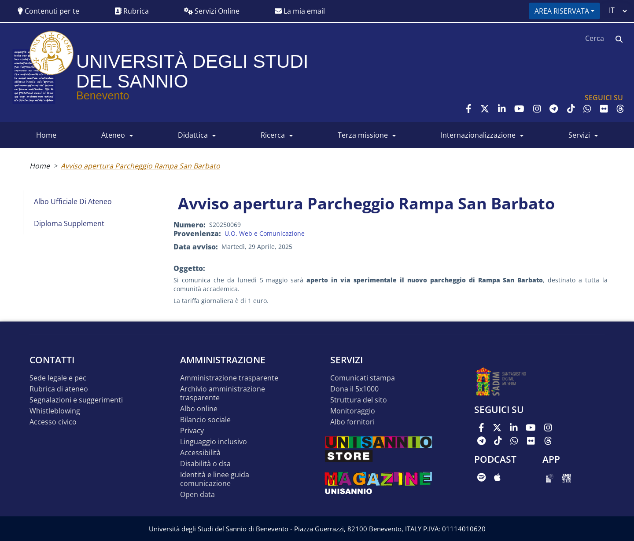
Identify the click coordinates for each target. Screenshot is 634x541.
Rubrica (131, 11)
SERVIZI (579, 135)
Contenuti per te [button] (48, 11)
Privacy (192, 430)
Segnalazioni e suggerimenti (76, 400)
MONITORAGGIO (352, 411)
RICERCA (273, 135)
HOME (46, 135)
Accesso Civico (53, 422)
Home (39, 166)
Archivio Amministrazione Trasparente (222, 393)
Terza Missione (363, 135)
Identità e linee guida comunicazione (214, 479)
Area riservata (561, 11)
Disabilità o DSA (205, 463)
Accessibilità (200, 452)
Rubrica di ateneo (58, 389)
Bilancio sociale (205, 419)
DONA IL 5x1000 (354, 389)
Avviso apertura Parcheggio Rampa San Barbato (140, 166)
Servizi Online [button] (212, 11)
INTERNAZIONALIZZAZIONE (478, 135)
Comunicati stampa (362, 378)
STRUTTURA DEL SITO (358, 400)
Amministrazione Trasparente (229, 378)
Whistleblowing (54, 411)
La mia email (300, 11)
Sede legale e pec (57, 378)
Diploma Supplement (69, 223)
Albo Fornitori (352, 422)
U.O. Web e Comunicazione (265, 233)
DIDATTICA (193, 135)
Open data (197, 494)
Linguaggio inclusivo (213, 441)
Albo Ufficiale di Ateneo (73, 201)
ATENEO (113, 135)
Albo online (198, 408)
